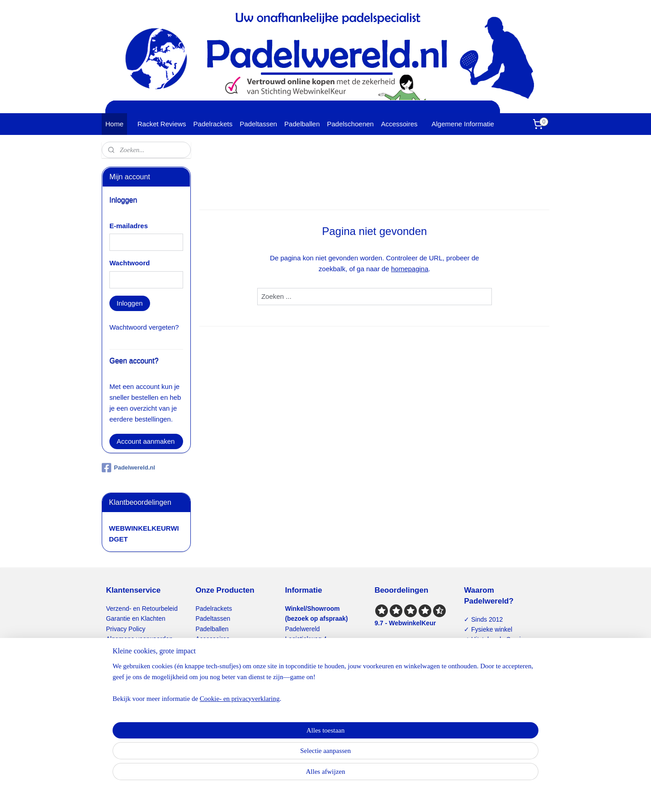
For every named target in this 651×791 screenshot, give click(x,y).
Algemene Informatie (463, 124)
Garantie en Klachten (135, 618)
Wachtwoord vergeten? (144, 327)
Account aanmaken (146, 441)
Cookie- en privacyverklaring (229, 780)
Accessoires (399, 124)
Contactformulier (129, 659)
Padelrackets (213, 124)
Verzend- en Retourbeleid (142, 608)
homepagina (410, 269)
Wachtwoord (129, 263)
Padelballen (302, 124)
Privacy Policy (125, 629)
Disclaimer (120, 648)
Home (114, 124)
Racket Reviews (161, 124)
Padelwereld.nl (128, 467)
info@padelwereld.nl (323, 699)
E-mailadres (128, 226)
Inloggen (130, 303)
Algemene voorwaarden (139, 638)
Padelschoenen (350, 124)
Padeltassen (258, 124)
